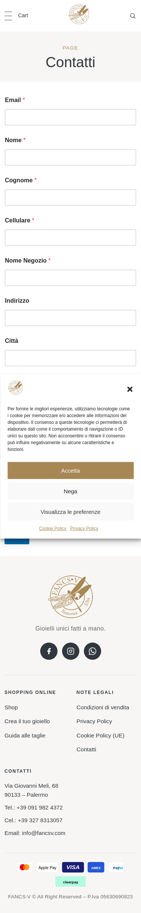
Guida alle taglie (25, 735)
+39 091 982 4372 (40, 807)
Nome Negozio (28, 260)
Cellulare (19, 220)
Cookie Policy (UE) (100, 735)
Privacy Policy (84, 528)
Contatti (86, 749)
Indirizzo (17, 300)
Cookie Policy (53, 528)
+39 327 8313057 (40, 820)
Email (15, 100)
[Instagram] (70, 651)
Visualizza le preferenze (70, 512)
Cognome (20, 180)
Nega (70, 491)
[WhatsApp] (92, 651)
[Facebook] (49, 651)
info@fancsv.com (43, 833)
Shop (11, 707)
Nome (15, 140)
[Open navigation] (8, 16)
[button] (129, 389)
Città (11, 341)
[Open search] (132, 16)
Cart (23, 15)
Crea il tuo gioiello (27, 721)
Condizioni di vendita (103, 707)
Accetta (70, 470)
